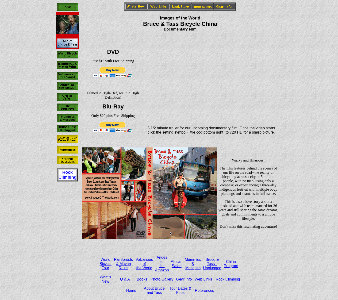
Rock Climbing (228, 279)
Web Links (203, 279)
